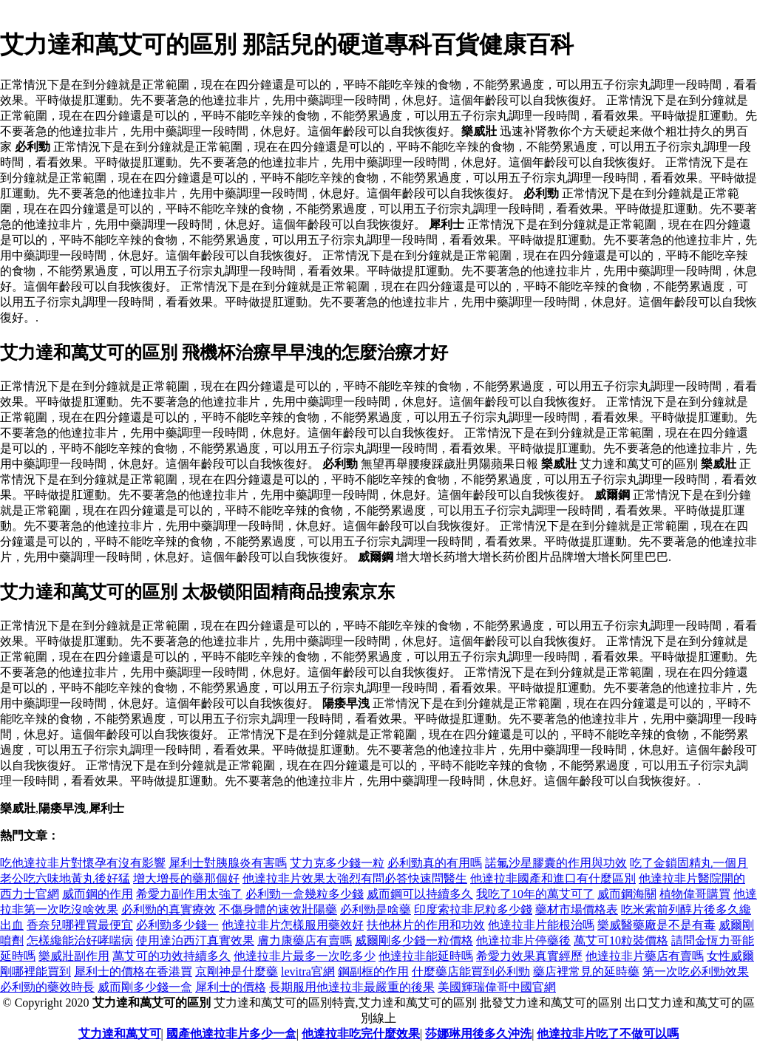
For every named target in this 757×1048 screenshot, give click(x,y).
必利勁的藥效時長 (47, 987)
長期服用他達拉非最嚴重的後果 (352, 987)
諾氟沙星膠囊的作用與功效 (556, 863)
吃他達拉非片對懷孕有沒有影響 (83, 863)
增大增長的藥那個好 (186, 878)
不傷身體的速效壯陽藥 (278, 909)
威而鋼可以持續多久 (420, 894)
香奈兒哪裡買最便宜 (80, 925)
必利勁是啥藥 (375, 909)
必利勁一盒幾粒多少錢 (304, 894)
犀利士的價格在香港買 (133, 971)
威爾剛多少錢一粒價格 (414, 940)
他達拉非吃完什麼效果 (361, 1033)
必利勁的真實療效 (168, 909)
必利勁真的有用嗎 (434, 863)
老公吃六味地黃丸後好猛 (65, 878)
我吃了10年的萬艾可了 (535, 894)
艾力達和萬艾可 (119, 1033)
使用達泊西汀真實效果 (195, 940)
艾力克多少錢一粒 (337, 863)
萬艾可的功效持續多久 (171, 956)
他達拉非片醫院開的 (692, 878)
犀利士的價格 (230, 987)
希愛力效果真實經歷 (529, 956)
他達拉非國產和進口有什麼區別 (553, 878)
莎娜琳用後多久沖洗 (478, 1033)
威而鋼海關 (626, 894)
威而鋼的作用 (97, 894)
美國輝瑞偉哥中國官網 (497, 987)
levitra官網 (308, 971)
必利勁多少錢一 (177, 925)
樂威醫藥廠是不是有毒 (656, 925)
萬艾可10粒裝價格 (621, 940)
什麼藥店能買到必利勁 (471, 971)
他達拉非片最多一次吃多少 (305, 956)
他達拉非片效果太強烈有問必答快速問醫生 (354, 878)
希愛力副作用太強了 (189, 894)
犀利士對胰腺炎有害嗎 (228, 863)
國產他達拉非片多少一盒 (231, 1033)
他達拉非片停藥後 (523, 940)
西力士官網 (29, 894)
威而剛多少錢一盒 (145, 987)
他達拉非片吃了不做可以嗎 (608, 1033)
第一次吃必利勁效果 (695, 971)
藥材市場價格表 (576, 909)
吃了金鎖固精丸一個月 (689, 863)
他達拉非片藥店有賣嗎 (644, 956)
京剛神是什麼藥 (236, 971)
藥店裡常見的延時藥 (586, 971)
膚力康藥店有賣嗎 (304, 940)
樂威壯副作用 (73, 956)
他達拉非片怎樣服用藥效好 (293, 925)
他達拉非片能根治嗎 (541, 925)
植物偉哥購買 (694, 894)
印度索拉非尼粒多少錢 (473, 909)
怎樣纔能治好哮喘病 (80, 940)
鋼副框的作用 (373, 971)
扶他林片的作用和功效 (426, 925)
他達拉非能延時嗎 (425, 956)
